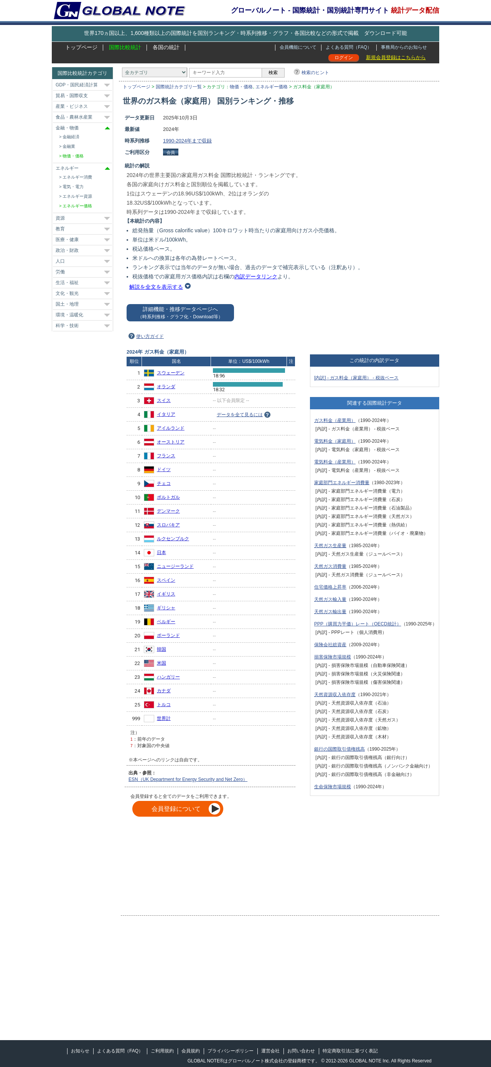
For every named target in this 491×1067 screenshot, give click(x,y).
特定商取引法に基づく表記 (350, 1051)
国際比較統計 (125, 47)
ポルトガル (168, 497)
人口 (60, 261)
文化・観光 (67, 293)
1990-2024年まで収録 (187, 141)
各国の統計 (166, 47)
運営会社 (270, 1051)
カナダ (164, 690)
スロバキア (168, 525)
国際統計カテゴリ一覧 (179, 86)
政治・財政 (67, 250)
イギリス (166, 594)
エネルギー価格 (271, 86)
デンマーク (168, 511)
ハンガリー (168, 677)
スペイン (166, 580)
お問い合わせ (301, 1051)
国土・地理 (67, 304)
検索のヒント (315, 72)
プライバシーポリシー (231, 1051)
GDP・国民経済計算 (77, 85)
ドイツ (164, 469)
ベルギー (166, 621)
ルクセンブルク (173, 538)
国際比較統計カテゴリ (82, 73)
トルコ (164, 704)
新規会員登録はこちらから (396, 57)
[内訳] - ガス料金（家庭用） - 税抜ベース (356, 377)
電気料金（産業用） (335, 462)
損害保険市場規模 (332, 657)
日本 (161, 552)
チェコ (164, 483)
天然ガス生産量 (330, 545)
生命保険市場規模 (332, 786)
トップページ (81, 47)
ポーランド (168, 635)
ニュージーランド (175, 566)
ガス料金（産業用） (335, 420)
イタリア (166, 414)
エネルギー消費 (77, 177)
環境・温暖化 (69, 315)
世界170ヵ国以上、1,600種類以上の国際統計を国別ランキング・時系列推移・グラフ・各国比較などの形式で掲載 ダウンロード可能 (245, 33)
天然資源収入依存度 (335, 694)
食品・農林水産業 (74, 117)
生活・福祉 (67, 282)
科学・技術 (67, 325)
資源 (60, 218)
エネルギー (67, 168)
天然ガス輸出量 (330, 611)
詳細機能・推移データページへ (180, 312)
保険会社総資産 (330, 644)
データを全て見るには (240, 414)
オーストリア (171, 442)
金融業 (69, 146)
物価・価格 (241, 86)
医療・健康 (67, 239)
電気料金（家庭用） (335, 441)
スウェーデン (171, 373)
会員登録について (176, 809)
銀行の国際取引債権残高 (339, 749)
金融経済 (71, 136)
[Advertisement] (374, 168)
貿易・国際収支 (72, 95)
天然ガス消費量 (330, 566)
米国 (161, 663)
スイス (164, 400)
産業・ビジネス (72, 106)
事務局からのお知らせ (404, 47)
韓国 (161, 649)
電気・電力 (73, 186)
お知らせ (80, 1051)
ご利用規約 (162, 1051)
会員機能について (298, 47)
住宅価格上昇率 (330, 587)
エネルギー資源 (77, 196)
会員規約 (190, 1051)
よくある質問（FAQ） (349, 47)
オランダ (166, 386)
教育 (60, 229)
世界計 (164, 718)
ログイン (343, 57)
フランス (166, 455)
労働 (60, 272)
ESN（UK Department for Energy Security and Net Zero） (188, 779)
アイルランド (171, 428)
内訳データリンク (255, 276)
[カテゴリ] (154, 72)
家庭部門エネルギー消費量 (341, 482)
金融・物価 (67, 128)
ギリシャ (166, 607)
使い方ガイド (150, 336)
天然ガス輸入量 (330, 599)
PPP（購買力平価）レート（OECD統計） (357, 624)
